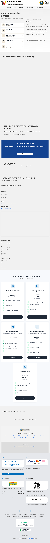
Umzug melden (25, 398)
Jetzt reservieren (13, 317)
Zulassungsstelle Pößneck (11, 435)
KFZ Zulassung (21, 7)
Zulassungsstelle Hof (38, 435)
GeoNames (31, 538)
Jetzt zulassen (12, 357)
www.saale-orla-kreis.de (6, 208)
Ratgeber (41, 516)
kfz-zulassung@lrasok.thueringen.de (9, 203)
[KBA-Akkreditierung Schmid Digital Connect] (25, 530)
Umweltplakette (39, 7)
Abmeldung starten (37, 317)
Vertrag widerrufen (25, 511)
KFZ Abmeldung (30, 7)
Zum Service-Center (13, 473)
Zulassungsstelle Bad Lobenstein (25, 435)
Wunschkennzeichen (11, 7)
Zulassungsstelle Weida (19, 437)
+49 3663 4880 (4, 199)
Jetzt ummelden (37, 357)
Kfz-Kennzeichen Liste (26, 516)
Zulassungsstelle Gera (30, 437)
